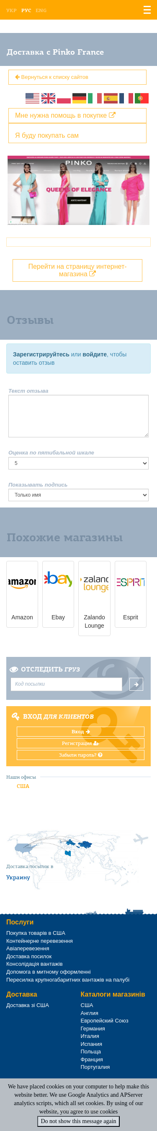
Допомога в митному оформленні (48, 972)
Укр (11, 10)
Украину (18, 877)
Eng (41, 10)
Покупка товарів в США (35, 933)
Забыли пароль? (80, 755)
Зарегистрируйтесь (41, 354)
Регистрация (80, 743)
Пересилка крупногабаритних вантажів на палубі (67, 980)
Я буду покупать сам (47, 135)
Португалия (95, 1067)
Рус (26, 10)
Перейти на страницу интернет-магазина (77, 270)
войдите (94, 354)
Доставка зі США (27, 1005)
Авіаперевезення (27, 948)
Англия (89, 1013)
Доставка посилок (28, 956)
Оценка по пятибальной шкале (51, 452)
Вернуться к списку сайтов (51, 77)
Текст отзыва (28, 391)
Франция (92, 1059)
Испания (92, 1044)
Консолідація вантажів (34, 964)
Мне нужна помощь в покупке (65, 115)
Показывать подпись (38, 485)
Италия (90, 1036)
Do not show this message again (78, 1121)
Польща (91, 1051)
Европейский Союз (105, 1020)
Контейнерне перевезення (39, 941)
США (23, 786)
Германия (93, 1028)
